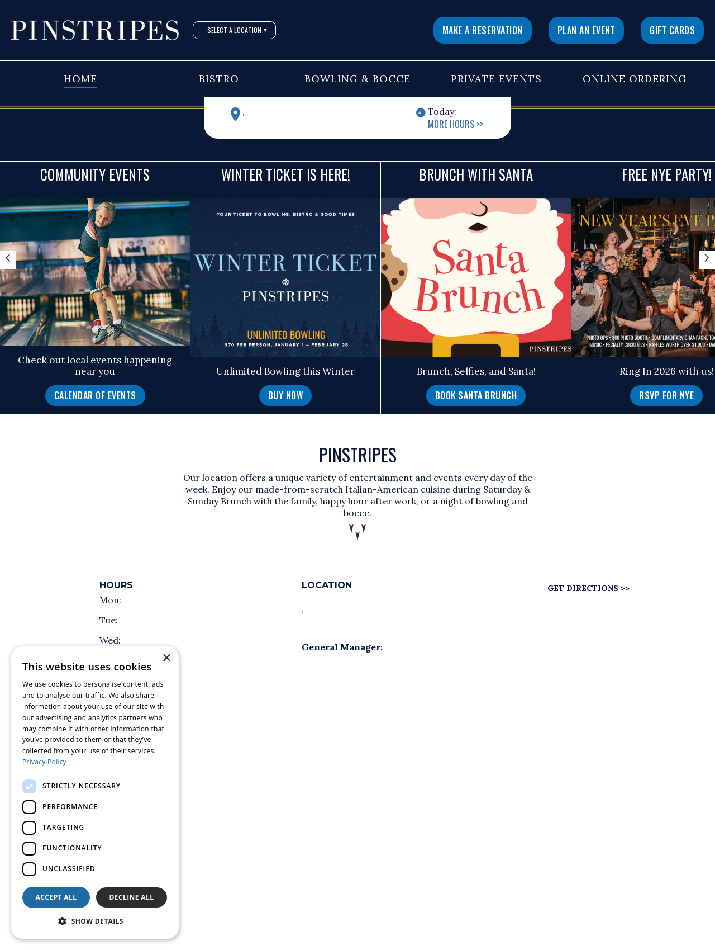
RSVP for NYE (666, 395)
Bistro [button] (219, 78)
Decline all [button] (131, 897)
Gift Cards (672, 30)
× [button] (166, 658)
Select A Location (237, 30)
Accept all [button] (56, 897)
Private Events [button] (496, 78)
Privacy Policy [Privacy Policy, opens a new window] (44, 762)
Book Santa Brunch (476, 395)
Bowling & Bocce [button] (357, 78)
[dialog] (95, 792)
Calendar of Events (95, 395)
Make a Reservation (482, 30)
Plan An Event (586, 30)
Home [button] (80, 78)
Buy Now (285, 395)
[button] (95, 921)
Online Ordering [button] (635, 78)
